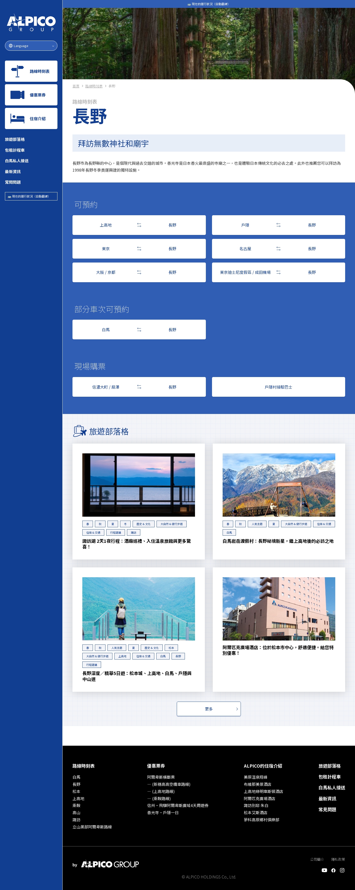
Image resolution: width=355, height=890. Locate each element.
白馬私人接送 (17, 160)
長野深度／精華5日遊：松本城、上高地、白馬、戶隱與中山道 (137, 676)
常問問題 (13, 182)
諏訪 (133, 532)
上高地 (122, 656)
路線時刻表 (94, 85)
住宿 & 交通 (93, 532)
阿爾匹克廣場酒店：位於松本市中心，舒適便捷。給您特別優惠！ (278, 650)
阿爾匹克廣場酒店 (259, 798)
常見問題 (327, 809)
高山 (76, 812)
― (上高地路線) (161, 791)
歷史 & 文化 (144, 524)
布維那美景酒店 (257, 784)
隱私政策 (338, 859)
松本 (171, 648)
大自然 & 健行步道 (171, 524)
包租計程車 (15, 150)
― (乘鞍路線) (159, 798)
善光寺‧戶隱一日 (163, 812)
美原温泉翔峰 (255, 777)
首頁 (75, 85)
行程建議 (115, 532)
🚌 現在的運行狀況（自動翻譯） (29, 196)
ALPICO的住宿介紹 (263, 765)
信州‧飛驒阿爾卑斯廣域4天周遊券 (178, 805)
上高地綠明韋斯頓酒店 (263, 791)
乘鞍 (76, 805)
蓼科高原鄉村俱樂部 (261, 820)
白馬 (229, 532)
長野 (178, 656)
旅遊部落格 (15, 139)
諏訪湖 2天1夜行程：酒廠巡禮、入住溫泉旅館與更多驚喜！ (136, 544)
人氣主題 (257, 524)
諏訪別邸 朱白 (256, 805)
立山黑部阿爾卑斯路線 (92, 827)
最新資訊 (13, 171)
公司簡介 (317, 859)
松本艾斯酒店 (255, 812)
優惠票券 (156, 765)
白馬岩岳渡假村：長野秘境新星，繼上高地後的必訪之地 (278, 541)
